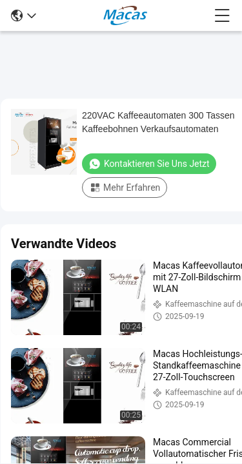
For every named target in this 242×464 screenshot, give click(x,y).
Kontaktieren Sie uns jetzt (149, 163)
